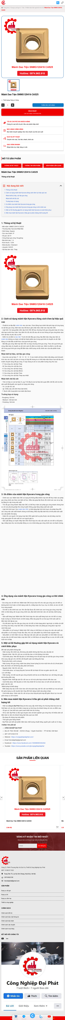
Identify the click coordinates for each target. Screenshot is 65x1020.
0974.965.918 (8, 877)
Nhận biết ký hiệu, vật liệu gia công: (17, 195)
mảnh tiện (19, 325)
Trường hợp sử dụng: (12, 201)
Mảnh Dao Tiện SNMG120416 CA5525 (19, 821)
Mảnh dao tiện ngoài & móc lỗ (34, 7)
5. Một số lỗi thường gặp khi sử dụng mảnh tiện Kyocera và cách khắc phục (28, 210)
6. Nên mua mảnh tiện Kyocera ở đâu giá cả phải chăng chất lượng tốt (26, 213)
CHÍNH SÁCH (6, 908)
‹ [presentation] (1, 797)
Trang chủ (5, 7)
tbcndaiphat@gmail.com (11, 881)
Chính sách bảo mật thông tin (10, 917)
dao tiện (18, 337)
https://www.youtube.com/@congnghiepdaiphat (27, 746)
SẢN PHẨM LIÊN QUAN (53, 165)
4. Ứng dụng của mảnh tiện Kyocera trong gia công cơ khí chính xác (25, 207)
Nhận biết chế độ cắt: (12, 198)
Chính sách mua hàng (7, 929)
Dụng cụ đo (4, 894)
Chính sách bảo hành (7, 921)
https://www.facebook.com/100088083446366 (28, 743)
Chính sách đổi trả (6, 913)
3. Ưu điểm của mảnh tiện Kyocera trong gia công (20, 204)
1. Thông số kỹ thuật (11, 190)
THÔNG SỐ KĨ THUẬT (11, 165)
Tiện (23, 7)
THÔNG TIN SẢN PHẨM (32, 165)
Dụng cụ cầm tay (6, 898)
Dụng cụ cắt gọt (15, 7)
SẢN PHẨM (5, 886)
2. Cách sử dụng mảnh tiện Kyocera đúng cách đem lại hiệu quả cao (26, 193)
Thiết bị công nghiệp (7, 902)
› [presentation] (63, 797)
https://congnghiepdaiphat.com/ (22, 737)
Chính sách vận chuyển (8, 925)
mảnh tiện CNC (23, 509)
